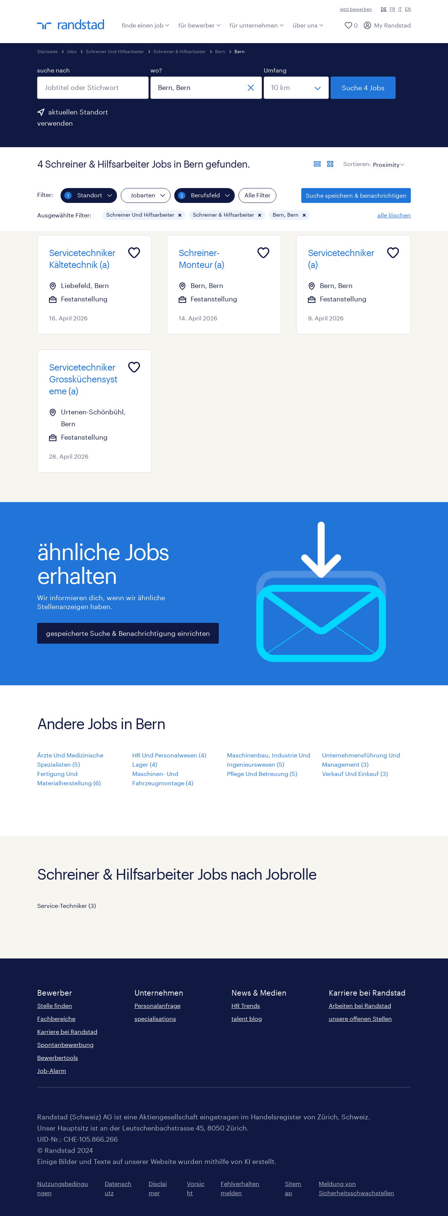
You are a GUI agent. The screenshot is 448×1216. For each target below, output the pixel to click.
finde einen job (145, 25)
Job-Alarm (51, 1070)
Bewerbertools (57, 1057)
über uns (308, 25)
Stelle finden (54, 1005)
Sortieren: (357, 163)
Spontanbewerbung (65, 1044)
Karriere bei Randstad (67, 1031)
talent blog (246, 1018)
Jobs (72, 51)
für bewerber (199, 25)
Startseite (47, 51)
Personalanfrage (157, 1005)
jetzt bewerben (356, 9)
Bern (220, 51)
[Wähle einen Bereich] (296, 88)
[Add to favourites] (134, 253)
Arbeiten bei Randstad (360, 1005)
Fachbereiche (56, 1018)
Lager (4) (144, 764)
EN (408, 9)
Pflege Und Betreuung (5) (262, 773)
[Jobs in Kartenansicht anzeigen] (330, 164)
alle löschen (394, 215)
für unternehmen (257, 25)
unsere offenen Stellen (360, 1018)
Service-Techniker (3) (66, 905)
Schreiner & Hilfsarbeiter (179, 51)
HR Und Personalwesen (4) (169, 755)
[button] (180, 215)
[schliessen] (250, 87)
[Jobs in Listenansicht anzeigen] (317, 164)
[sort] (387, 159)
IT (400, 9)
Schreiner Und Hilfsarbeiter (115, 51)
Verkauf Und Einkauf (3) (355, 773)
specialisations (155, 1018)
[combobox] (93, 88)
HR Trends (245, 1005)
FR (392, 9)
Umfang (275, 70)
